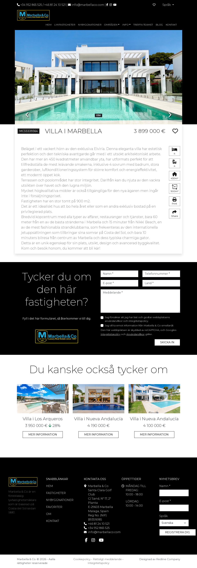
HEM (49, 24)
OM (48, 514)
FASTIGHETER (56, 493)
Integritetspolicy (110, 334)
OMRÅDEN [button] (111, 24)
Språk (163, 516)
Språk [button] (167, 4)
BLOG (159, 24)
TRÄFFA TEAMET (143, 24)
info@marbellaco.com (87, 4)
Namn (164, 486)
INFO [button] (125, 24)
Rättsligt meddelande (107, 559)
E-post (165, 501)
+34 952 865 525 (29, 4)
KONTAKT (171, 24)
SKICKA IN (167, 342)
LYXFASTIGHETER (64, 24)
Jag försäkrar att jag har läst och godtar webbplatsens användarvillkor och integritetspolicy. (137, 319)
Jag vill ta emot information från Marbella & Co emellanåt (139, 325)
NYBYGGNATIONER (89, 24)
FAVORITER (54, 507)
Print (174, 201)
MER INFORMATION (42, 434)
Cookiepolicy (81, 559)
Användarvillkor (135, 334)
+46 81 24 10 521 (55, 4)
